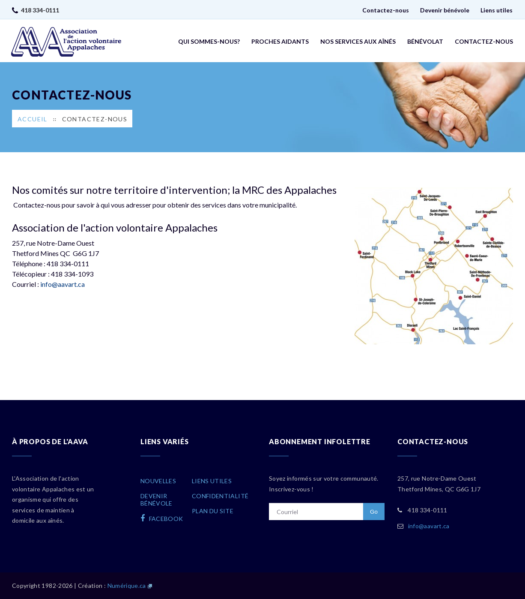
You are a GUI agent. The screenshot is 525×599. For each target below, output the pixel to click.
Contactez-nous (385, 10)
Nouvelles (158, 481)
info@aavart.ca (62, 284)
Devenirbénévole (156, 499)
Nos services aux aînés (358, 41)
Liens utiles (496, 10)
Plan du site (212, 511)
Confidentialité (220, 496)
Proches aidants (280, 41)
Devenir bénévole (444, 10)
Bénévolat (425, 41)
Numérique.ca (126, 585)
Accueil (33, 119)
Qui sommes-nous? (209, 41)
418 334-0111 (40, 10)
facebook (161, 518)
